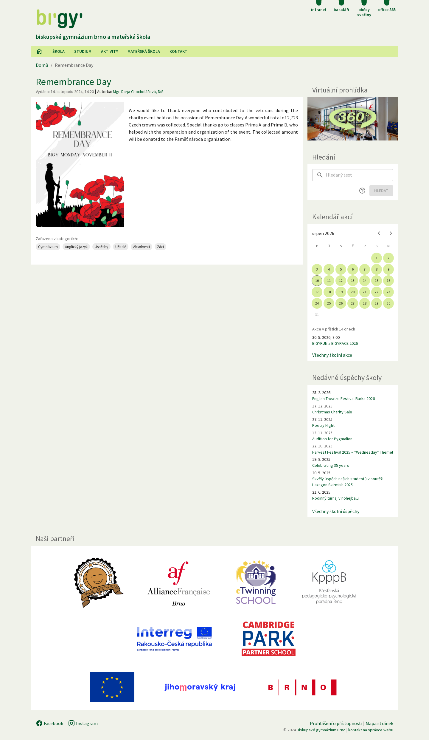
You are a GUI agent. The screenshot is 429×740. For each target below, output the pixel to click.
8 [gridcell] (376, 269)
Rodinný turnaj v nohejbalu (335, 498)
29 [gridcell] (376, 303)
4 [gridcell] (329, 269)
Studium (82, 51)
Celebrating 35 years (330, 465)
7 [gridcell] (365, 269)
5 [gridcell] (341, 269)
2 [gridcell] (388, 258)
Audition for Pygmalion (332, 438)
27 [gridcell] (353, 303)
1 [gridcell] (376, 258)
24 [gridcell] (317, 303)
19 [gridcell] (341, 292)
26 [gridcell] (341, 303)
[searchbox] (359, 175)
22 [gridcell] (376, 292)
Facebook (49, 723)
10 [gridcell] (317, 280)
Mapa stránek (379, 723)
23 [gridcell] (388, 292)
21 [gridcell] (364, 292)
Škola (58, 51)
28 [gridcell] (364, 303)
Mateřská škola (144, 51)
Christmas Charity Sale (332, 412)
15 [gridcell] (376, 280)
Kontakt (178, 51)
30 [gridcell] (388, 303)
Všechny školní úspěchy (335, 511)
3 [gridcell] (317, 269)
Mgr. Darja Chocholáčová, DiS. (138, 91)
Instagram (83, 723)
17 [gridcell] (317, 292)
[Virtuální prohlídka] (352, 118)
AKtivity (109, 51)
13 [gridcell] (353, 280)
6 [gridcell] (353, 269)
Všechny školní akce (332, 355)
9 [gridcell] (388, 269)
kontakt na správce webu (370, 730)
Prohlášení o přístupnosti (336, 723)
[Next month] (391, 233)
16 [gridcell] (388, 280)
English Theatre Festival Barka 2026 (343, 398)
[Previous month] (379, 233)
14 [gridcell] (364, 280)
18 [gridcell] (329, 292)
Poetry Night (323, 425)
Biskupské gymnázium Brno (321, 730)
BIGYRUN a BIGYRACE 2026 (335, 343)
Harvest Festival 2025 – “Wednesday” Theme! (352, 452)
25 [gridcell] (329, 303)
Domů (42, 65)
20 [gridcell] (353, 292)
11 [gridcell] (329, 280)
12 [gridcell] (341, 280)
